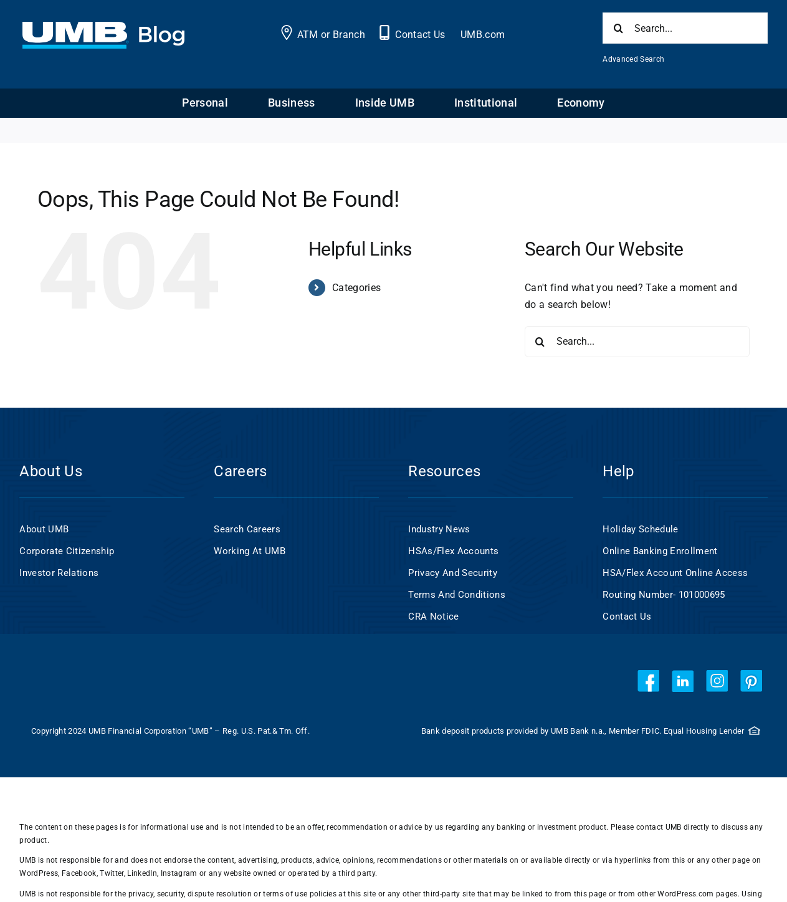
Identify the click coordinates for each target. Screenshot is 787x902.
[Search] (618, 28)
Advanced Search (633, 59)
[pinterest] (751, 681)
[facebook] (648, 681)
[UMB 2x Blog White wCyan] (103, 28)
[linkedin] (683, 681)
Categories (356, 288)
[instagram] (717, 681)
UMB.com (482, 35)
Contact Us (420, 35)
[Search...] (685, 28)
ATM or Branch (331, 35)
